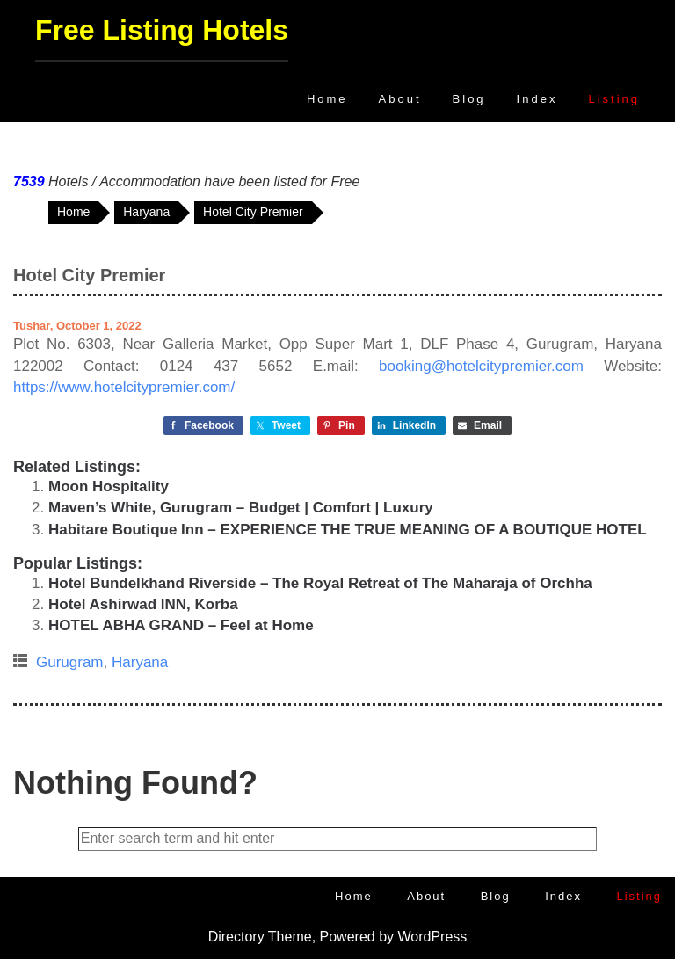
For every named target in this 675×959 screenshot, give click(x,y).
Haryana (140, 662)
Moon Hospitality (108, 486)
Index (537, 98)
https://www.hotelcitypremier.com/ (124, 387)
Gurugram (70, 662)
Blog (469, 98)
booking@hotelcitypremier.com (481, 366)
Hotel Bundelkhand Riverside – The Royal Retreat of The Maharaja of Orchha (320, 583)
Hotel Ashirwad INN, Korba (143, 604)
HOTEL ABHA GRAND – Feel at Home (181, 625)
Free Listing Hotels (161, 30)
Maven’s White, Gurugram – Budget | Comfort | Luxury (240, 507)
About (400, 98)
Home (327, 98)
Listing (614, 98)
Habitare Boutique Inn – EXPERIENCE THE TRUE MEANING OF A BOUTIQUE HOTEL (347, 529)
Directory (236, 936)
